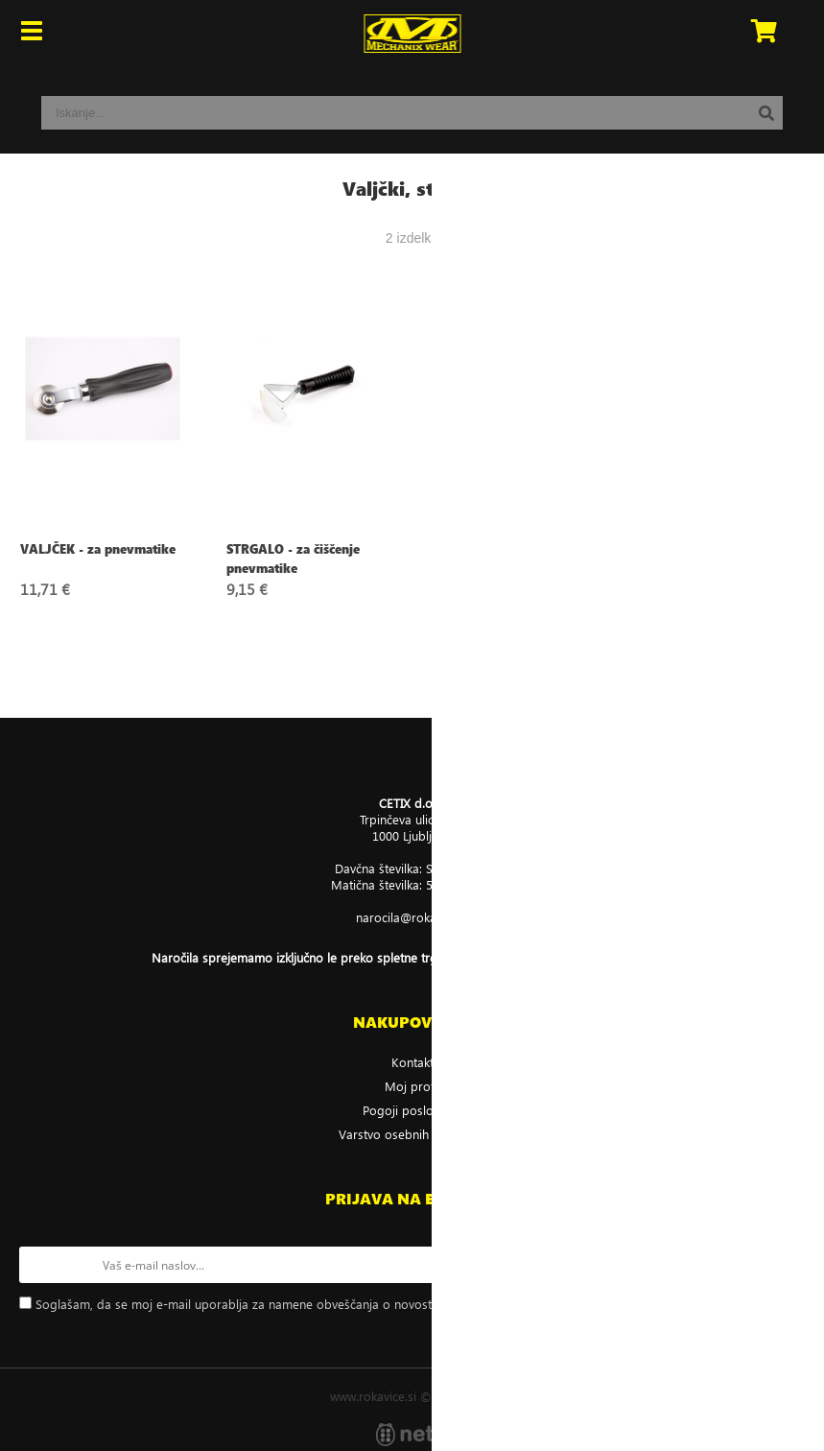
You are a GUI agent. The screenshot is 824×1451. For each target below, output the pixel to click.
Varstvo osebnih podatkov (412, 1134)
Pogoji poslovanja (412, 1110)
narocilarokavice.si (412, 917)
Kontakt (412, 1062)
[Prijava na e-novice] (786, 1265)
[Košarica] (763, 33)
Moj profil (412, 1086)
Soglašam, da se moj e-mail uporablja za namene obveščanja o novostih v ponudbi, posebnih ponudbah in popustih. (363, 1304)
